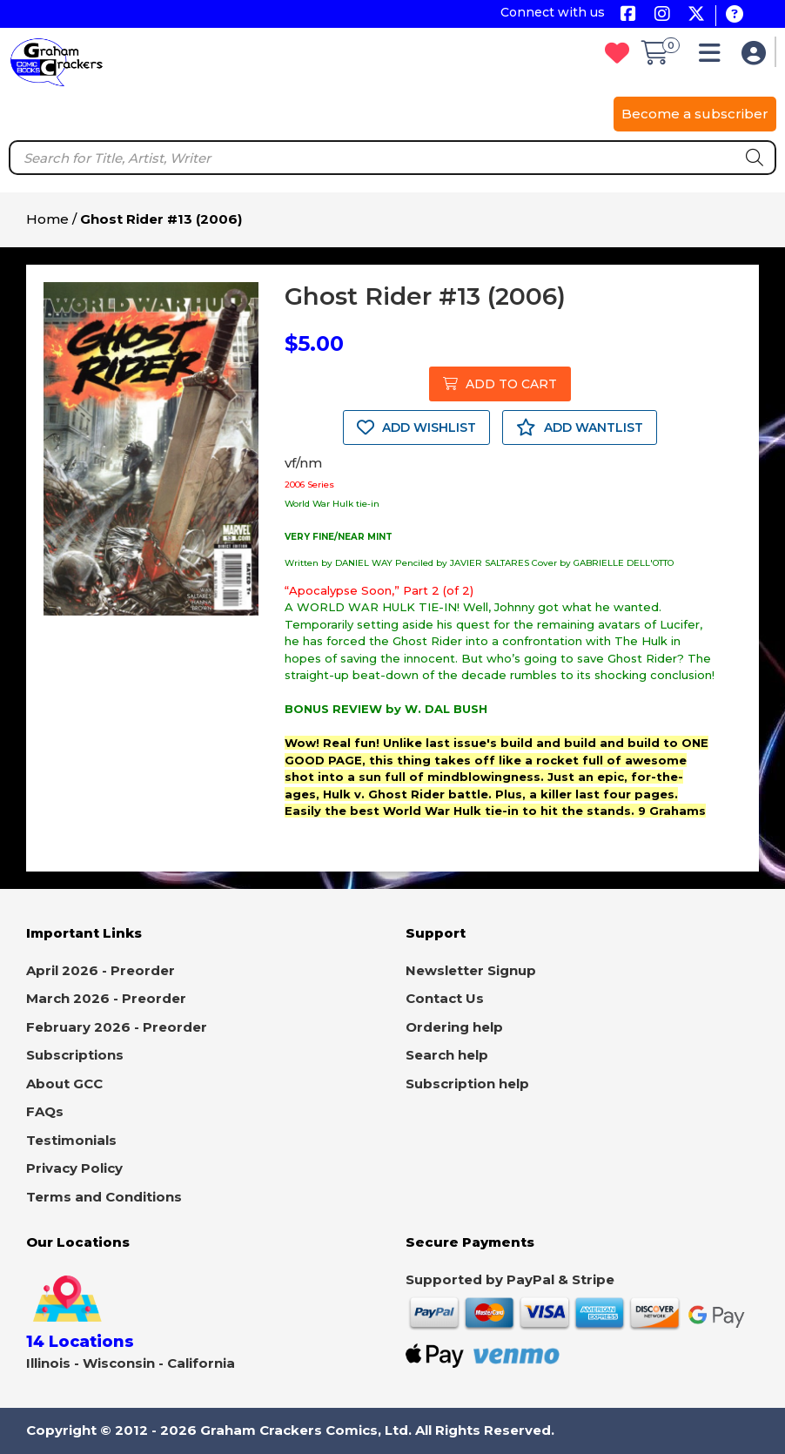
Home (47, 219)
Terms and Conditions (104, 1196)
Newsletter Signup (471, 970)
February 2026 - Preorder (116, 1027)
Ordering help (454, 1027)
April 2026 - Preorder (100, 970)
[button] (714, 57)
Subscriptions (75, 1055)
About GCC (64, 1083)
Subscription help (467, 1083)
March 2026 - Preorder (106, 998)
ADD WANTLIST (579, 427)
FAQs (45, 1111)
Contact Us (445, 998)
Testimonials (71, 1140)
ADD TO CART (500, 384)
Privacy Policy (74, 1168)
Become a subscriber (694, 113)
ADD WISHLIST (416, 427)
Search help (447, 1055)
